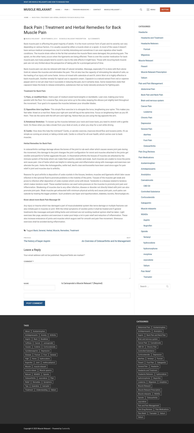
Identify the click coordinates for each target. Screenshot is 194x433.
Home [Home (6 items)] (34, 359)
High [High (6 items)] (27, 359)
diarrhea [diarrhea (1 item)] (141, 359)
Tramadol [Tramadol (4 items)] (153, 413)
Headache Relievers (149, 43)
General (42, 230)
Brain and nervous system (152, 100)
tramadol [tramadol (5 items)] (45, 386)
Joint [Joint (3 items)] (38, 363)
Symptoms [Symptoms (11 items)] (48, 382)
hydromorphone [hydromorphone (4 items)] (144, 378)
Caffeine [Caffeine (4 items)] (28, 343)
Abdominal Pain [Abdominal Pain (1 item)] (144, 327)
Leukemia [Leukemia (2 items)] (141, 382)
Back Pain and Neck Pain (152, 95)
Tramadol (148, 277)
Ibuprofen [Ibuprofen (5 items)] (157, 378)
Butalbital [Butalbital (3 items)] (44, 339)
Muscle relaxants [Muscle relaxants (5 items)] (144, 394)
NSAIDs (144, 214)
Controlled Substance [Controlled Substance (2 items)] (146, 351)
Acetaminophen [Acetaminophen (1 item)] (159, 327)
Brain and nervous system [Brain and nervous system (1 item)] (148, 339)
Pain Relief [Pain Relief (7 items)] (142, 413)
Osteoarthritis (150, 146)
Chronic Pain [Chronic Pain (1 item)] (152, 347)
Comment (29, 261)
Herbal (49, 230)
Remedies (64, 230)
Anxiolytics (146, 174)
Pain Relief (145, 271)
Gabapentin (146, 203)
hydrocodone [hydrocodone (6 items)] (161, 374)
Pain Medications (146, 157)
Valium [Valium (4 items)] (53, 390)
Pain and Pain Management (151, 83)
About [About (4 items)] (27, 331)
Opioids (144, 231)
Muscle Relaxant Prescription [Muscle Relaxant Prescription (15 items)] (149, 390)
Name (26, 283)
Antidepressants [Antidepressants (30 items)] (144, 331)
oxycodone (148, 260)
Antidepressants (148, 169)
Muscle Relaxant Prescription (72, 39)
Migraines (145, 55)
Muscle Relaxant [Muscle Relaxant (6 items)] (144, 386)
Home (26, 17)
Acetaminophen (148, 163)
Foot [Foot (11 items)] (45, 355)
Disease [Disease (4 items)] (28, 355)
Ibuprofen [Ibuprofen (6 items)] (29, 363)
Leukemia (148, 112)
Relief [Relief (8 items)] (27, 382)
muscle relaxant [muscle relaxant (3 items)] (40, 367)
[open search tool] (141, 10)
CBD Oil (147, 186)
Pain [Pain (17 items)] (52, 378)
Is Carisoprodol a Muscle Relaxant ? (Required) (81, 283)
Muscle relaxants (148, 208)
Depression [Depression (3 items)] (45, 351)
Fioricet (147, 49)
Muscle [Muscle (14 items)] (28, 367)
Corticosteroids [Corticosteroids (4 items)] (144, 355)
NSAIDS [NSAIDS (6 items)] (37, 374)
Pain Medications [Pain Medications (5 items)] (162, 409)
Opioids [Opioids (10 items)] (141, 398)
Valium (144, 78)
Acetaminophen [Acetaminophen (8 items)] (39, 331)
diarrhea (147, 134)
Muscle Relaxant (38, 9)
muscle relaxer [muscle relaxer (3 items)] (30, 370)
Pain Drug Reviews (147, 152)
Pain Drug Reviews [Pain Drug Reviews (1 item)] (145, 409)
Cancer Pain (146, 106)
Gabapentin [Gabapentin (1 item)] (161, 363)
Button (165, 10)
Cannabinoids (147, 180)
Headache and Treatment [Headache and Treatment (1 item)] (147, 370)
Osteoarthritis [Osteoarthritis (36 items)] (30, 378)
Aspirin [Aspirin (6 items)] (28, 339)
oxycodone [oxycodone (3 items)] (43, 378)
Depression (146, 123)
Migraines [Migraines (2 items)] (152, 382)
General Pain (146, 129)
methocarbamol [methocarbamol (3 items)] (49, 363)
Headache (143, 32)
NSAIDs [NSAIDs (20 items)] (157, 394)
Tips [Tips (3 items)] (26, 386)
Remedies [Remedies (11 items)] (36, 382)
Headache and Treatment (152, 38)
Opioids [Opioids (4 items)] (46, 374)
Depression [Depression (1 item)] (157, 355)
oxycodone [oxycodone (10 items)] (142, 402)
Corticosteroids (148, 197)
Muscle (56, 230)
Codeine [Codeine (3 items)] (37, 347)
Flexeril (144, 66)
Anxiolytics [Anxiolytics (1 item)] (158, 331)
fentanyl (147, 237)
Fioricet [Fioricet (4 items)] (37, 355)
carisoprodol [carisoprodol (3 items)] (48, 343)
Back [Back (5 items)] (35, 339)
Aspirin (147, 220)
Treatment (74, 230)
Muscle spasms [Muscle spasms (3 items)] (46, 370)
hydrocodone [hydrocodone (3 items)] (45, 359)
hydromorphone (151, 248)
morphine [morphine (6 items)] (163, 382)
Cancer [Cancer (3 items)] (37, 343)
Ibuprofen (148, 226)
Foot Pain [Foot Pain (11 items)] (150, 363)
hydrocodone (149, 243)
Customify (66, 429)
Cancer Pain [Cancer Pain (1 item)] (142, 343)
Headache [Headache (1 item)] (155, 366)
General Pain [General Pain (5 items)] (143, 366)
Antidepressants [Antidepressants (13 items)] (31, 335)
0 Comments (94, 39)
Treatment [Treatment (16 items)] (29, 390)
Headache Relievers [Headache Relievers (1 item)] (145, 374)
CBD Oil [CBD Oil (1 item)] (141, 347)
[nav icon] (151, 9)
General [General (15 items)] (53, 355)
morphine (148, 254)
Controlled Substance (150, 191)
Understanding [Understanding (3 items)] (42, 390)
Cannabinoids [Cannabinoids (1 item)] (155, 343)
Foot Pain (148, 140)
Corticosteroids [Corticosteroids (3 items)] (49, 347)
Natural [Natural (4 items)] (28, 374)
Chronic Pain (146, 117)
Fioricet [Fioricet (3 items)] (160, 359)
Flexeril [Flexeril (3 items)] (140, 363)
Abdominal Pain (148, 89)
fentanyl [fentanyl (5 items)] (150, 359)
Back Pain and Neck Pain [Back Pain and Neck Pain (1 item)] (156, 335)
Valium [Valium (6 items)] (162, 413)
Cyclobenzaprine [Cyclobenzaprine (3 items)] (31, 351)
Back (36, 230)
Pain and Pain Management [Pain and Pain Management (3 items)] (148, 406)
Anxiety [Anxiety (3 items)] (44, 335)
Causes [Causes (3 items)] (28, 347)
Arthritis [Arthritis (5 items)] (53, 335)
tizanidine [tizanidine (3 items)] (35, 386)
